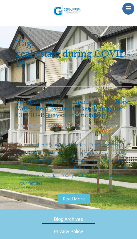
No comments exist (99, 125)
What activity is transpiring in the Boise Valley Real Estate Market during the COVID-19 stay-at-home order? (73, 108)
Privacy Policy (68, 231)
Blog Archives (68, 219)
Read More (74, 199)
